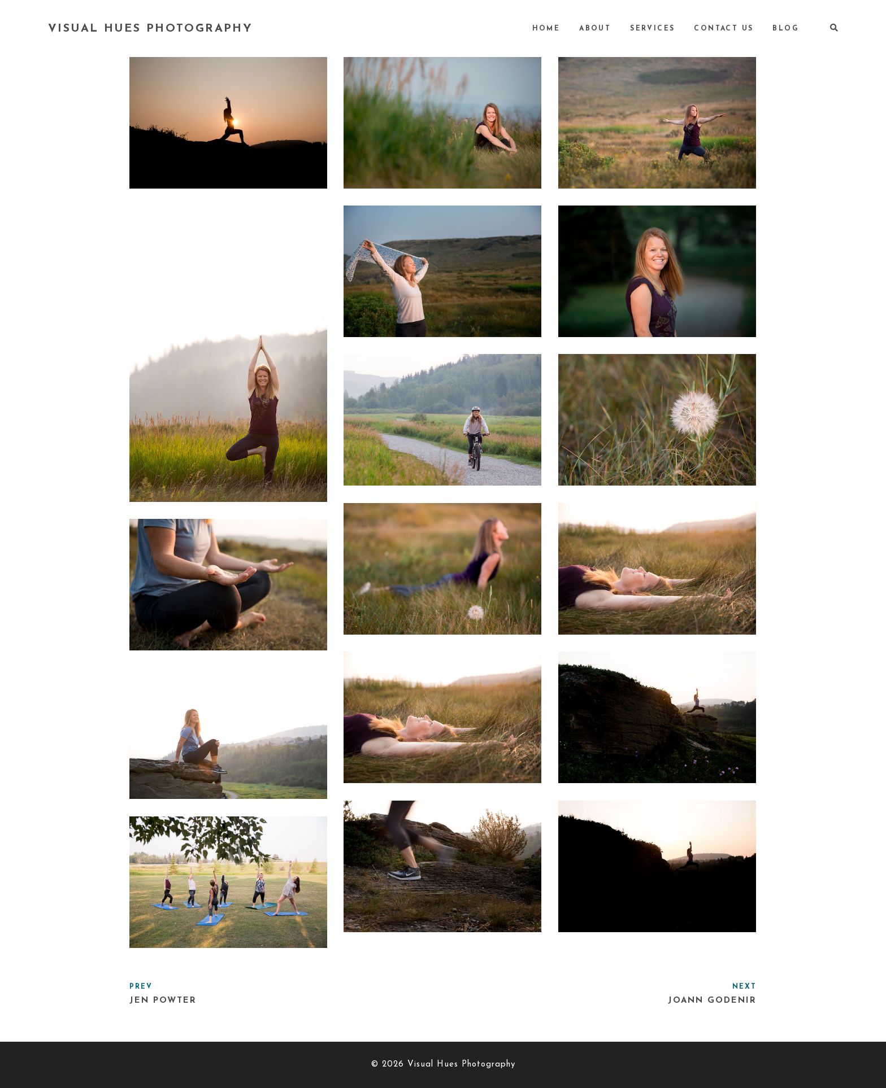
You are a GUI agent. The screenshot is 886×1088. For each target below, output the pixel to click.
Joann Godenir (712, 1001)
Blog (785, 28)
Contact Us (723, 28)
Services (652, 28)
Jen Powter (163, 1001)
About (595, 28)
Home (546, 28)
